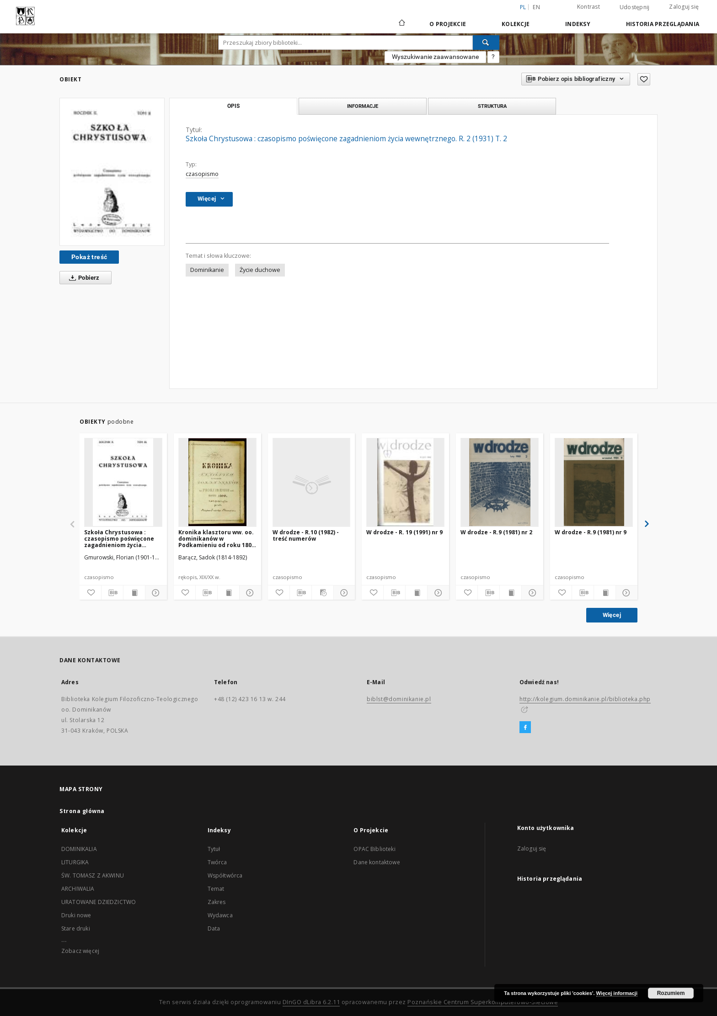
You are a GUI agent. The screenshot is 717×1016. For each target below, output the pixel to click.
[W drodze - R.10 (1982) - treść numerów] (311, 482)
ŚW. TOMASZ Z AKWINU (92, 875)
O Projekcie (447, 24)
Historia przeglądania (662, 24)
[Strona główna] (401, 24)
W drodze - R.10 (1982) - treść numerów (306, 535)
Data (214, 928)
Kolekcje (516, 24)
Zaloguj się (684, 7)
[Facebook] (525, 727)
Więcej (612, 615)
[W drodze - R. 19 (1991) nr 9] (405, 482)
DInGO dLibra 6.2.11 (311, 1002)
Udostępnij (635, 7)
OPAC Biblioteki (374, 849)
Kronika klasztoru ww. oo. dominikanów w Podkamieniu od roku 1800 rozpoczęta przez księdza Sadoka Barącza (216, 538)
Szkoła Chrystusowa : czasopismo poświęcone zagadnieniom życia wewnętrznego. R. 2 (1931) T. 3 (121, 538)
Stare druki (75, 928)
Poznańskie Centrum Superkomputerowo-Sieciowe (482, 1002)
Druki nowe (76, 915)
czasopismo (202, 174)
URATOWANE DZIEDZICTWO (98, 902)
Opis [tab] (233, 106)
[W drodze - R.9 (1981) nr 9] (593, 482)
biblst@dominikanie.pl (399, 699)
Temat (216, 889)
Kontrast (588, 7)
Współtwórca (225, 875)
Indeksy (577, 24)
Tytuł (214, 849)
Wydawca (220, 915)
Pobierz (82, 277)
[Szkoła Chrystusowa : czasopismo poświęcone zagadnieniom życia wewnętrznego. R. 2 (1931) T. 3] (123, 482)
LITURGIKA (75, 862)
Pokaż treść (89, 257)
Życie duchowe (260, 270)
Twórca (217, 862)
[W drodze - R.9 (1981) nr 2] (499, 482)
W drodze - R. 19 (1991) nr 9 (404, 532)
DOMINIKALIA (79, 849)
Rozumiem (671, 993)
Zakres (217, 902)
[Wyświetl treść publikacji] (134, 593)
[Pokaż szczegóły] (155, 593)
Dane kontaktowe (376, 862)
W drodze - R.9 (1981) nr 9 (590, 532)
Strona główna (82, 811)
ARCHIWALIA (78, 889)
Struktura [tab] (492, 106)
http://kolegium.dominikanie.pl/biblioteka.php (585, 699)
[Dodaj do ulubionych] (643, 79)
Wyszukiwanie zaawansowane (435, 56)
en (536, 7)
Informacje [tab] (362, 106)
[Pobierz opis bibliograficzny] (112, 593)
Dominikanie (207, 270)
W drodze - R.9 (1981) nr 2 (496, 532)
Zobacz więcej (80, 951)
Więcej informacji (616, 993)
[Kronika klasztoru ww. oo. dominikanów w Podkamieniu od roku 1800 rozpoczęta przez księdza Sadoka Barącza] (217, 482)
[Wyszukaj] (486, 42)
